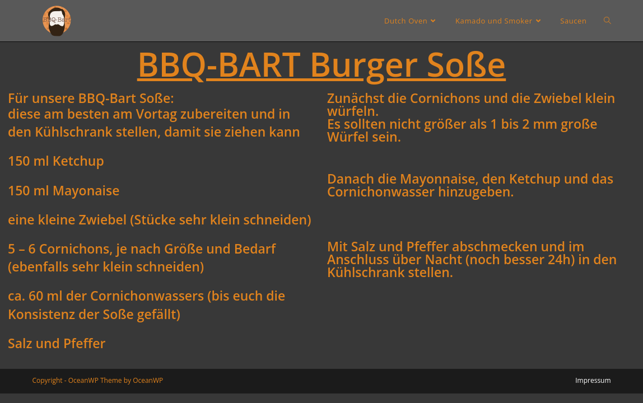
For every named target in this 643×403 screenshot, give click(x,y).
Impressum (593, 380)
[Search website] (607, 20)
